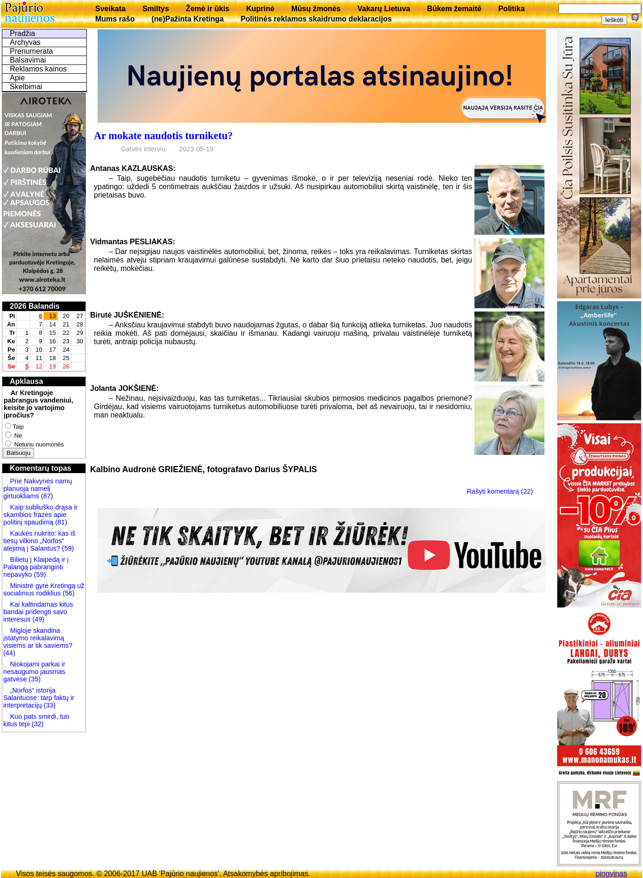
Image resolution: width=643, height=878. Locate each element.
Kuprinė (260, 9)
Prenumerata (31, 51)
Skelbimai (26, 87)
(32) (37, 724)
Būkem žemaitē (454, 9)
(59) (67, 548)
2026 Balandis (35, 306)
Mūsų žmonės (316, 9)
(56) (68, 593)
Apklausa (26, 381)
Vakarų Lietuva (383, 9)
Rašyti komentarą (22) (500, 491)
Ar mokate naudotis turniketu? (163, 136)
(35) (34, 679)
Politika (511, 9)
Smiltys (155, 9)
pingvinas (611, 874)
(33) (49, 705)
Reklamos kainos (38, 69)
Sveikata (110, 9)
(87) (46, 496)
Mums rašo (114, 19)
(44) (9, 653)
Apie (17, 78)
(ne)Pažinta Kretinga (187, 19)
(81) (60, 522)
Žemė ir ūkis (207, 9)
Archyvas (25, 42)
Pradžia (22, 33)
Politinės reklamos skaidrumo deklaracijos (316, 19)
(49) (37, 619)
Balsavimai (28, 60)
